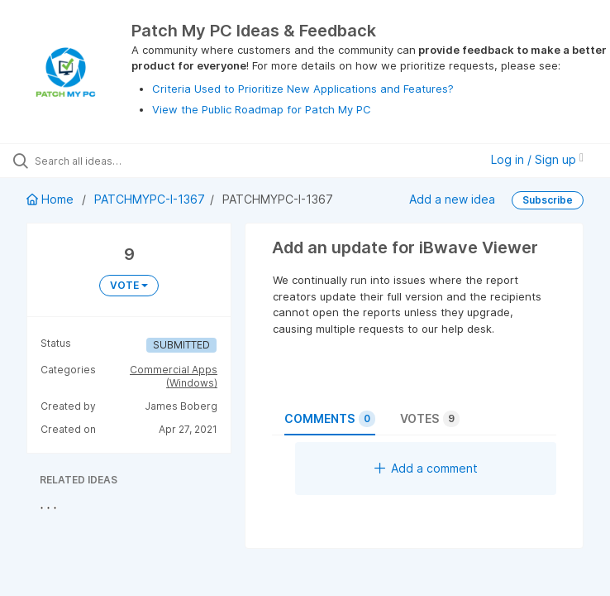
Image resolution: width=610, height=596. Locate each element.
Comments (329, 419)
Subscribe (547, 200)
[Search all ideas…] (111, 161)
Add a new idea (452, 199)
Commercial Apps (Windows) (173, 376)
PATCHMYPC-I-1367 (149, 199)
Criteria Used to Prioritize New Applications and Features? (303, 88)
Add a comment (426, 468)
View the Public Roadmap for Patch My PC (261, 109)
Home (51, 199)
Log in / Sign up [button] (537, 159)
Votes (430, 419)
